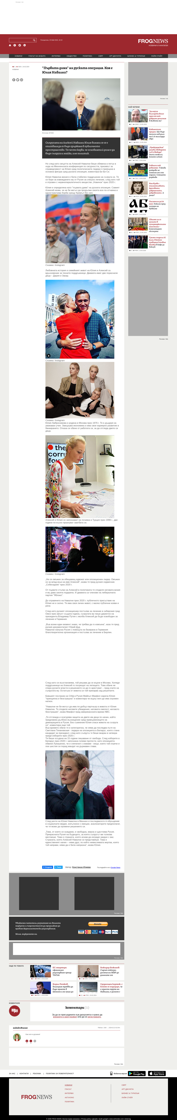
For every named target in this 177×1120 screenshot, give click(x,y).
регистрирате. (94, 1017)
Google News (115, 867)
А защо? (157, 189)
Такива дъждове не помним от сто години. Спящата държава (157, 171)
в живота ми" (157, 116)
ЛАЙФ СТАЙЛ (156, 56)
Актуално (69, 1098)
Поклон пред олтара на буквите (157, 205)
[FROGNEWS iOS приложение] (157, 1073)
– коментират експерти (157, 225)
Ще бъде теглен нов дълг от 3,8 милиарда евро (157, 134)
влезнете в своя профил (65, 1017)
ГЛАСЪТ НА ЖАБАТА (36, 56)
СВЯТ (100, 56)
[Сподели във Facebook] (13, 79)
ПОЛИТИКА (87, 56)
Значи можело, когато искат (157, 152)
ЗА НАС (12, 1073)
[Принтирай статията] (21, 79)
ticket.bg (128, 1119)
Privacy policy (86, 1119)
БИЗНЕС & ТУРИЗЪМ (136, 56)
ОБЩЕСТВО (72, 56)
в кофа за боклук (157, 242)
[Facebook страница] (15, 45)
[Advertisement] (88, 18)
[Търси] (34, 40)
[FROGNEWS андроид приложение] (137, 1073)
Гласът (68, 1089)
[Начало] (10, 45)
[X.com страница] (19, 45)
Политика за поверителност (60, 1073)
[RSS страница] (24, 45)
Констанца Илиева (81, 867)
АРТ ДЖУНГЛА (115, 56)
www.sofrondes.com (116, 1119)
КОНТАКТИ (24, 1073)
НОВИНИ (18, 56)
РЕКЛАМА (37, 1073)
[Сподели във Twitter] (17, 79)
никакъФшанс (20, 1028)
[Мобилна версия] (119, 1073)
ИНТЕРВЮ (56, 56)
